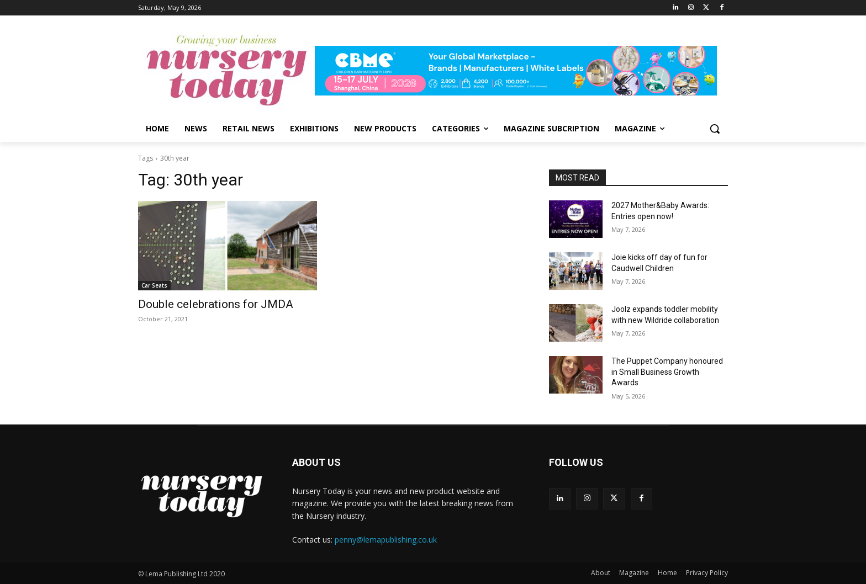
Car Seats (154, 285)
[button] (714, 128)
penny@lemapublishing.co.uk (386, 539)
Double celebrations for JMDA (215, 304)
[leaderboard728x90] (521, 70)
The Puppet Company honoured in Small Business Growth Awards (667, 372)
